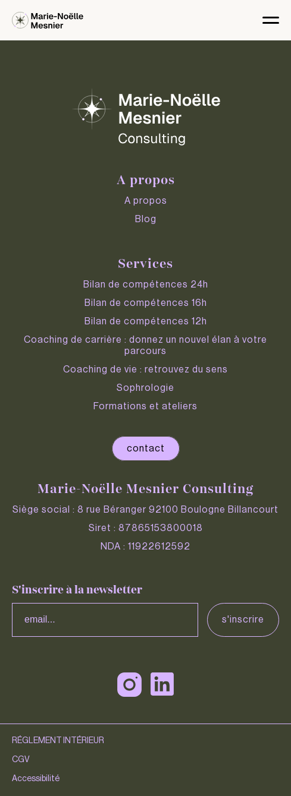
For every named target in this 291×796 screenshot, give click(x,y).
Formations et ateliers (145, 406)
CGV (21, 760)
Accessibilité (36, 779)
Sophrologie (145, 388)
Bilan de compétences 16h (146, 303)
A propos (145, 201)
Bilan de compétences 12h (146, 321)
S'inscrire (243, 619)
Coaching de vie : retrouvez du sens (145, 369)
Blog (146, 219)
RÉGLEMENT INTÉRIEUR (58, 741)
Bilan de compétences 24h (145, 284)
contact (146, 448)
